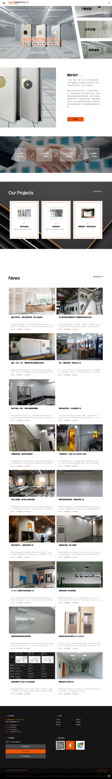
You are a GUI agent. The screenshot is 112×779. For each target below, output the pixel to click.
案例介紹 (78, 719)
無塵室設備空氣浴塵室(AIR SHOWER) (71, 636)
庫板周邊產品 (24, 226)
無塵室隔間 (56, 226)
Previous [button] (7, 267)
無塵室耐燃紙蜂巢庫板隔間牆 (20, 636)
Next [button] (104, 267)
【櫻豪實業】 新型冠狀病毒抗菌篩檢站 (87, 226)
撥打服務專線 (25, 746)
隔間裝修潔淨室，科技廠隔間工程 (70, 408)
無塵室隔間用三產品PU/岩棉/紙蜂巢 (23, 682)
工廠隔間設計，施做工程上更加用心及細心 (73, 454)
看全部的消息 (98, 276)
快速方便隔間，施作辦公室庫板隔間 (23, 499)
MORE (75, 119)
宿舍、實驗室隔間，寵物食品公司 (70, 363)
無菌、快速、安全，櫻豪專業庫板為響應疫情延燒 (27, 363)
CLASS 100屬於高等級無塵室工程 (22, 591)
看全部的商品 (98, 191)
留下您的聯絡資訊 (25, 756)
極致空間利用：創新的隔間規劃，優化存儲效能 (26, 317)
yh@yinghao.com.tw (15, 731)
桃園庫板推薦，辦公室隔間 (68, 545)
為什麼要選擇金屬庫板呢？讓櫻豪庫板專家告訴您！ (76, 317)
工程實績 (78, 722)
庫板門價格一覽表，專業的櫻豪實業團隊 (24, 408)
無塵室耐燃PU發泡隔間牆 (67, 591)
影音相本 (58, 724)
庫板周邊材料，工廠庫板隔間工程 (22, 545)
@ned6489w (14, 729)
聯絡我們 (78, 724)
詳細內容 (28, 329)
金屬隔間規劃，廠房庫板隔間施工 (22, 454)
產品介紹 (58, 722)
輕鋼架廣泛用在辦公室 (66, 682)
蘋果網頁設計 (24, 770)
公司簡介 (58, 719)
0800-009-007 (13, 725)
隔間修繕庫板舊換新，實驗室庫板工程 (71, 499)
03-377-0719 (12, 727)
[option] (24, 220)
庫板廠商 (20, 329)
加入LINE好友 (25, 751)
